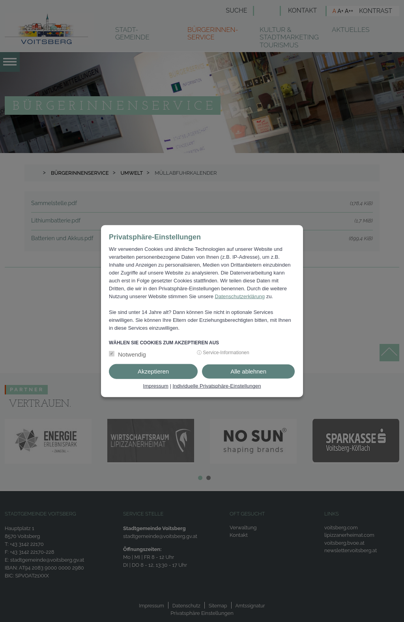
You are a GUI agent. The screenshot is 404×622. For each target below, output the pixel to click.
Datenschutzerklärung (240, 296)
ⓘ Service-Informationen (223, 352)
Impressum (155, 386)
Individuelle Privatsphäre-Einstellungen (216, 386)
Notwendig (132, 354)
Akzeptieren (153, 371)
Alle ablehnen (248, 371)
